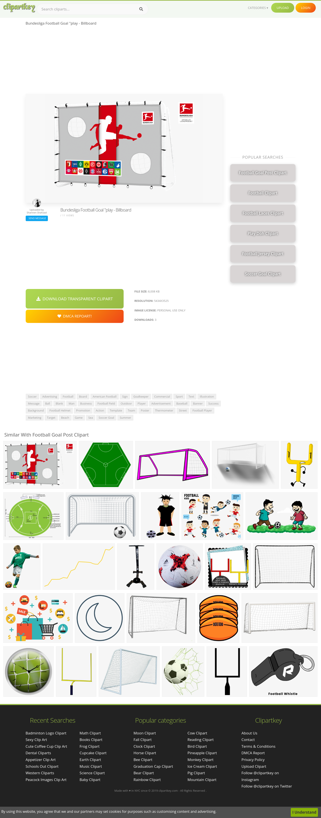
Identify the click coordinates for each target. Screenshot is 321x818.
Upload (283, 8)
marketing (34, 418)
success (213, 403)
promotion (83, 410)
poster (145, 410)
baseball (181, 403)
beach (65, 418)
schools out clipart (42, 766)
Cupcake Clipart (93, 752)
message (34, 403)
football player (202, 410)
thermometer (164, 410)
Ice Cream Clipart (202, 766)
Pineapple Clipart (202, 752)
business (86, 403)
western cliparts (40, 772)
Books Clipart (91, 739)
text (191, 396)
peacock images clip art (46, 779)
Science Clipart (92, 772)
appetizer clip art (41, 759)
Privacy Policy (253, 759)
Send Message (36, 218)
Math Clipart (90, 733)
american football (105, 396)
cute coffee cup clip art (46, 746)
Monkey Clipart (200, 759)
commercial (162, 396)
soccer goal (106, 418)
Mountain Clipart (201, 779)
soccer (32, 396)
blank (59, 403)
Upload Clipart (254, 766)
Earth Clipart (90, 759)
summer (125, 418)
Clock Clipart (144, 746)
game (79, 418)
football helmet (59, 410)
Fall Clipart (142, 739)
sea (90, 418)
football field (106, 403)
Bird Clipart (197, 746)
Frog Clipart (90, 746)
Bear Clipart (143, 772)
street (183, 410)
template (116, 410)
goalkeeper (141, 396)
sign (125, 396)
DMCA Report (253, 752)
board (83, 396)
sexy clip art (36, 739)
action (100, 410)
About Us (249, 733)
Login (305, 8)
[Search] (141, 9)
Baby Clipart (90, 779)
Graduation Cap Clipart (153, 766)
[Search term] (92, 9)
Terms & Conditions (259, 746)
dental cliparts (38, 752)
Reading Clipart (200, 739)
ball (47, 403)
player (142, 403)
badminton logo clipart (46, 733)
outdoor (126, 403)
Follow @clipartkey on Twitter (267, 786)
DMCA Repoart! (74, 316)
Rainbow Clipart (147, 779)
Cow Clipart (197, 733)
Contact (248, 739)
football (68, 396)
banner (198, 403)
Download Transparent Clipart (74, 299)
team (131, 410)
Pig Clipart (196, 772)
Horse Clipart (144, 752)
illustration (207, 396)
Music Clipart (91, 766)
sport (179, 396)
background (36, 410)
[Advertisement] (124, 61)
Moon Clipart (144, 733)
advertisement (161, 403)
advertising (49, 396)
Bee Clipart (142, 759)
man (71, 403)
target (51, 418)
